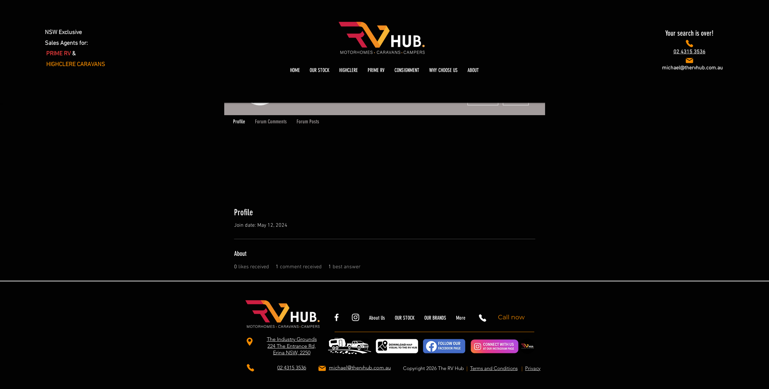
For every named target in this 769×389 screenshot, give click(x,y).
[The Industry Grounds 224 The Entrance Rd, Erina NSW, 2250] (251, 342)
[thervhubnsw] (355, 317)
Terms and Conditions (494, 368)
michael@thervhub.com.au (692, 68)
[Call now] (512, 317)
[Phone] (689, 43)
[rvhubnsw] (336, 317)
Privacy (532, 368)
